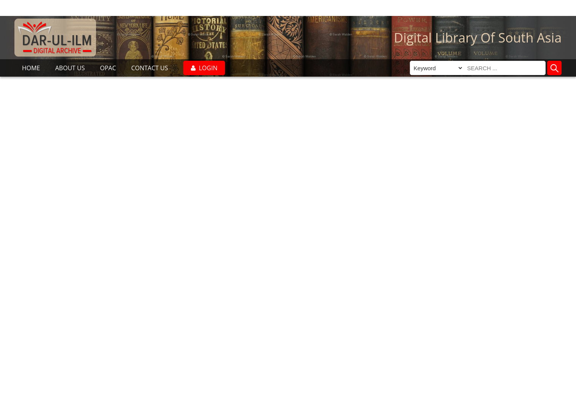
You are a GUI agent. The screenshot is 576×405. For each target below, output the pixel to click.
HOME (31, 68)
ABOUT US (70, 68)
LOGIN (204, 68)
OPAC (108, 68)
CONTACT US (149, 68)
